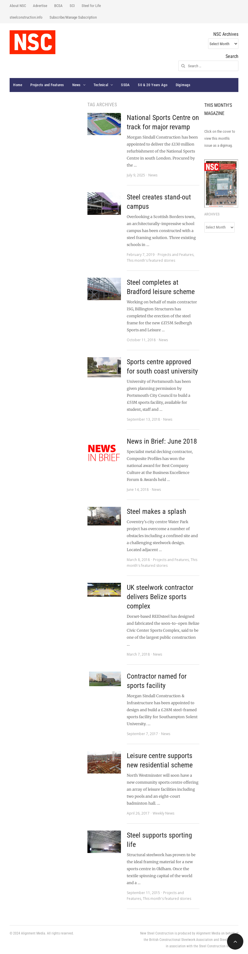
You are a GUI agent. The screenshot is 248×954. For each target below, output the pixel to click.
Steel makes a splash (156, 511)
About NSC (18, 5)
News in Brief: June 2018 (162, 441)
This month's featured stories (151, 260)
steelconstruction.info (26, 17)
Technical (101, 85)
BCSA (58, 5)
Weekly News (163, 813)
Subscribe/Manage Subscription (73, 17)
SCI (72, 5)
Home (17, 85)
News (76, 85)
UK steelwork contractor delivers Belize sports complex (160, 596)
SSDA (125, 85)
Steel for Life (91, 5)
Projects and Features (47, 85)
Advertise (40, 5)
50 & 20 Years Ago (152, 85)
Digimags (183, 85)
